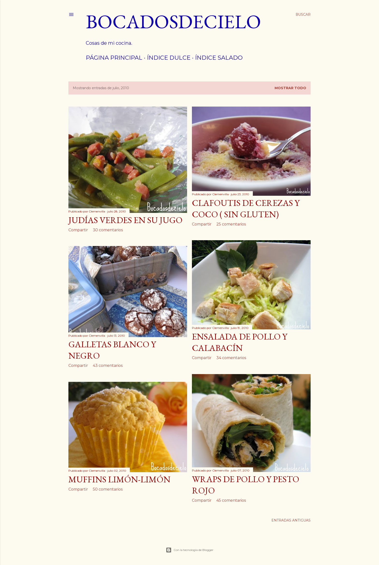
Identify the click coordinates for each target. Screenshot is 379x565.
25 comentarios (231, 224)
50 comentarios (108, 489)
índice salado (219, 57)
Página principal (114, 57)
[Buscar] (303, 14)
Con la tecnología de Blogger (189, 550)
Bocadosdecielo (173, 21)
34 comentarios (231, 357)
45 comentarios (231, 500)
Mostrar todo (290, 88)
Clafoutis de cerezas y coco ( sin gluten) (245, 208)
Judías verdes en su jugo (125, 220)
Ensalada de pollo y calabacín (239, 342)
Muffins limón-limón (119, 479)
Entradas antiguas (291, 520)
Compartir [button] (78, 230)
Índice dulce (168, 57)
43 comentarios (108, 365)
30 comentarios (108, 230)
